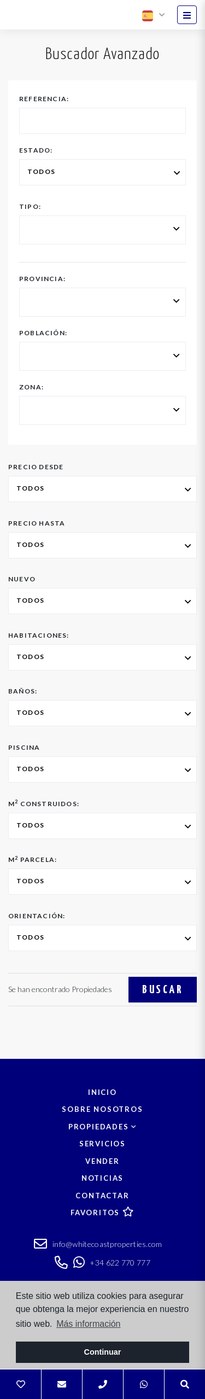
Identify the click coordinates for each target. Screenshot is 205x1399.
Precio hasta (36, 523)
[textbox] (29, 231)
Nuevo (22, 579)
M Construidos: (43, 804)
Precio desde (35, 467)
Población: (43, 333)
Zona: (31, 387)
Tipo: (30, 206)
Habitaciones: (38, 635)
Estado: (35, 150)
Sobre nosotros (102, 1109)
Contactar (102, 1195)
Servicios (102, 1143)
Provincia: (42, 279)
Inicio (102, 1092)
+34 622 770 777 (111, 1262)
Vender (102, 1161)
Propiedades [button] (102, 1126)
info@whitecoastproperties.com (98, 1245)
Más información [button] (88, 1323)
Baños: (22, 691)
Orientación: (36, 916)
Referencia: (44, 99)
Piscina (24, 747)
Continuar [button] (102, 1352)
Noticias (102, 1178)
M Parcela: (32, 859)
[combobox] (102, 229)
